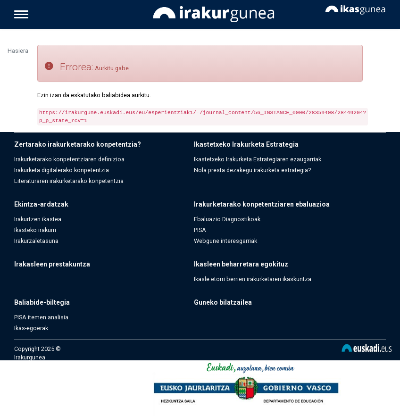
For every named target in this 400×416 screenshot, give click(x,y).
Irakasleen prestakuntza (52, 264)
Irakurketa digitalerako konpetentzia (61, 170)
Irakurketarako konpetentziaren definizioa (69, 159)
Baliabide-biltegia (42, 302)
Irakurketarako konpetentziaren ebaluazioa (262, 204)
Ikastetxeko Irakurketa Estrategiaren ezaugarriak (257, 159)
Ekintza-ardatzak (41, 204)
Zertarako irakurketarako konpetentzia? (77, 144)
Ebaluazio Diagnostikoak (227, 219)
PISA (200, 229)
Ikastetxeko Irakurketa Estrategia (246, 144)
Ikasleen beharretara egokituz (241, 264)
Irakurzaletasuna (36, 240)
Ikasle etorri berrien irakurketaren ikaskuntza (252, 279)
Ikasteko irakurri (35, 229)
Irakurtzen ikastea (37, 219)
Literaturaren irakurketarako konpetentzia (69, 180)
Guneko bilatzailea (223, 302)
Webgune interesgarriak (225, 240)
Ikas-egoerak (31, 328)
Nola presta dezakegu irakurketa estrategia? (252, 170)
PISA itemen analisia (41, 317)
